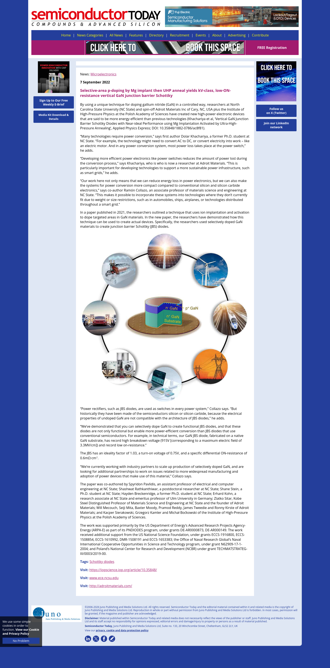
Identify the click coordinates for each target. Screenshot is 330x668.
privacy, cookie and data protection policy (122, 630)
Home (66, 35)
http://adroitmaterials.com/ (110, 586)
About (217, 35)
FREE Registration (272, 47)
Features (136, 35)
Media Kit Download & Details (54, 117)
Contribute (260, 35)
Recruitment (179, 35)
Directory (156, 35)
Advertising (237, 35)
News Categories (90, 35)
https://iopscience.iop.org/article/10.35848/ (123, 570)
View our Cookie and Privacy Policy (21, 632)
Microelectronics (103, 74)
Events (201, 35)
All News (116, 35)
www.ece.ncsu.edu (103, 578)
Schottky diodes (101, 561)
